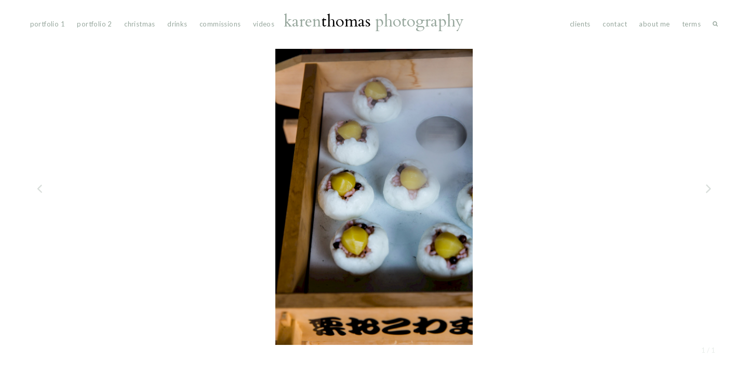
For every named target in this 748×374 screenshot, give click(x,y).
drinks (177, 24)
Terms (691, 24)
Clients (580, 24)
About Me (654, 24)
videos (263, 24)
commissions (220, 24)
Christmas (139, 24)
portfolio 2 (94, 24)
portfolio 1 (47, 24)
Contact (615, 24)
